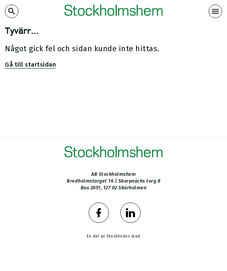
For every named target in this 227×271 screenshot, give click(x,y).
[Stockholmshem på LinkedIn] (129, 213)
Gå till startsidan (30, 64)
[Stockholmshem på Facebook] (97, 213)
